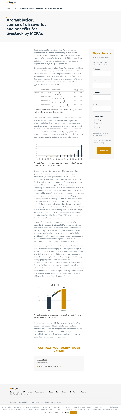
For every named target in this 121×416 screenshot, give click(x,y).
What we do (39, 392)
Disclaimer (13, 402)
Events (72, 392)
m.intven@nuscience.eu (49, 366)
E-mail (95, 104)
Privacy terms (56, 402)
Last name (96, 81)
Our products (15, 392)
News (14, 8)
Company (96, 92)
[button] (112, 3)
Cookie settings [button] (64, 413)
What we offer (53, 392)
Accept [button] (74, 413)
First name (97, 69)
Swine (98, 127)
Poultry (98, 120)
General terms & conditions (39, 402)
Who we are (27, 392)
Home (8, 8)
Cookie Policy (23, 402)
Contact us (82, 392)
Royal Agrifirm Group (17, 394)
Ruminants (99, 123)
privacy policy (99, 143)
